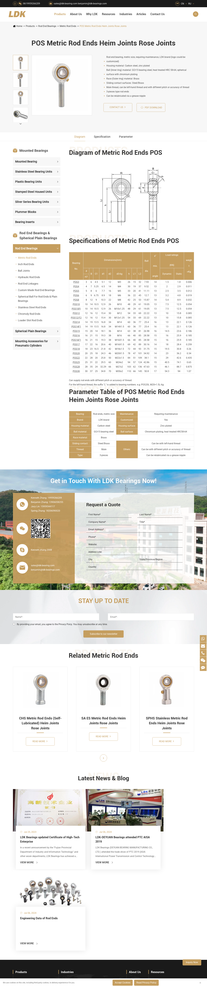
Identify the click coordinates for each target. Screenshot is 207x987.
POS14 (76, 322)
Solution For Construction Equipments (115, 930)
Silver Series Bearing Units (32, 202)
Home (19, 26)
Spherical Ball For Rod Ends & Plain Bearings (37, 298)
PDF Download (151, 107)
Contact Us (157, 14)
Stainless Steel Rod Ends (32, 307)
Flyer (153, 891)
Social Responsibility (138, 891)
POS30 (76, 371)
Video (153, 901)
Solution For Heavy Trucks (72, 930)
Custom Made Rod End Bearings (36, 290)
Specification (102, 136)
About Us (76, 14)
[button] (20, 123)
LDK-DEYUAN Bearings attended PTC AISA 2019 (80, 825)
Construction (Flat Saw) (94, 896)
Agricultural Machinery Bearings (72, 891)
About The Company (138, 886)
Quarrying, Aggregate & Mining (94, 886)
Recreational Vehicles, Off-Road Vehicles (72, 935)
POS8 (76, 300)
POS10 (76, 304)
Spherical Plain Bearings (30, 331)
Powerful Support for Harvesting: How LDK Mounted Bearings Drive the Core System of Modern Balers (172, 941)
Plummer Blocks (25, 212)
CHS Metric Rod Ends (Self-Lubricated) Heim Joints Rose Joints (40, 723)
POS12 (76, 313)
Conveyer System (69, 920)
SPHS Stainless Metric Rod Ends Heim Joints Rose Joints (167, 723)
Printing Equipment (92, 906)
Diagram (79, 136)
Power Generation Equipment (72, 915)
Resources (108, 14)
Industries (125, 14)
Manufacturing (136, 917)
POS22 (76, 357)
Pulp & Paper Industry (93, 915)
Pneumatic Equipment (115, 935)
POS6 (76, 295)
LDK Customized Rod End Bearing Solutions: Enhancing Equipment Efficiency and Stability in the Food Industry (172, 931)
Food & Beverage (113, 886)
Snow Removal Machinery (115, 891)
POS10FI (76, 308)
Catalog (154, 896)
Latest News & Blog (103, 778)
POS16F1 (76, 340)
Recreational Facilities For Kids (115, 901)
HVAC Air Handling (70, 886)
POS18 (76, 349)
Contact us (117, 107)
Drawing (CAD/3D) (160, 906)
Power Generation (91, 935)
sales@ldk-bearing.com (65, 3)
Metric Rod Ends (68, 26)
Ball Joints (24, 270)
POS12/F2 (76, 317)
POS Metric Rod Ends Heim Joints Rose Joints (103, 26)
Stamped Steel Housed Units (33, 191)
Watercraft (109, 940)
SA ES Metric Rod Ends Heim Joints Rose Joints (103, 720)
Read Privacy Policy (146, 982)
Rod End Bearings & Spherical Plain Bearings (35, 235)
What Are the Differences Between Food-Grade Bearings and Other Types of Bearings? (172, 926)
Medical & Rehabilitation (94, 911)
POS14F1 (76, 326)
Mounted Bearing (26, 161)
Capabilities (134, 922)
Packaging (66, 896)
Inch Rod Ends (26, 264)
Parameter (126, 136)
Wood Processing (113, 906)
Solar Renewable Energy (72, 925)
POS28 (76, 366)
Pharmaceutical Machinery (72, 906)
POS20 (76, 353)
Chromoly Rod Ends (29, 313)
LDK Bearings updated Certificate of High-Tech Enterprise (35, 825)
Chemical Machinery (92, 901)
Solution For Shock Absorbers (94, 930)
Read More (39, 741)
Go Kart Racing (90, 920)
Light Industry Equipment (115, 911)
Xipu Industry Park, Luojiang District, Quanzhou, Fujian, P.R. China (169, 966)
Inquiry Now (192, 962)
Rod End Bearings (47, 26)
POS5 (76, 291)
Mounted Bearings (30, 151)
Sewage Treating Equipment (72, 901)
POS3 (76, 282)
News (131, 896)
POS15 (76, 331)
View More (29, 849)
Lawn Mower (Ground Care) (72, 911)
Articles (141, 14)
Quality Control (136, 912)
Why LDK (92, 14)
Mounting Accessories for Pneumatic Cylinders (31, 343)
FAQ (153, 886)
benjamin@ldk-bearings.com (92, 3)
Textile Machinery (113, 925)
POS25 (76, 362)
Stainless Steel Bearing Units (33, 171)
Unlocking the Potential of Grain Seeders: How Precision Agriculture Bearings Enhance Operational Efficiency (172, 936)
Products (60, 14)
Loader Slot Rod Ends (30, 320)
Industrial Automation (93, 925)
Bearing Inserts (24, 222)
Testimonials (135, 926)
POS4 (76, 286)
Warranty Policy (136, 931)
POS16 (76, 335)
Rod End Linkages (28, 283)
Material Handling (91, 891)
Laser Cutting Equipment (72, 940)
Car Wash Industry (113, 896)
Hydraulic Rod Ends (29, 277)
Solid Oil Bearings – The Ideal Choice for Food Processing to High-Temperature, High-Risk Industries (172, 922)
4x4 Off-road (111, 920)
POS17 (76, 344)
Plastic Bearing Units (28, 181)
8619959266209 (31, 3)
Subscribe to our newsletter (103, 634)
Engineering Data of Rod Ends (126, 823)
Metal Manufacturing (114, 915)
